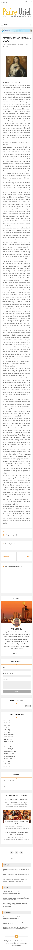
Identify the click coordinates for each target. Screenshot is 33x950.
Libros (5, 784)
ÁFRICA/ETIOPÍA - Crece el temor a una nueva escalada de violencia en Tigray (15, 892)
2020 (5, 727)
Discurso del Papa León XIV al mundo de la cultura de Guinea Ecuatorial (15, 917)
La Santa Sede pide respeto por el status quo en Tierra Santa (16, 870)
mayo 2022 (7, 741)
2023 (5, 761)
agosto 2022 (7, 749)
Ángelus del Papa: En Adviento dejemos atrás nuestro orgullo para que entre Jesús (15, 880)
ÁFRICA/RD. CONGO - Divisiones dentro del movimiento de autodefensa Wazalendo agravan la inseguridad (16, 905)
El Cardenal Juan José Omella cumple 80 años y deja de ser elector (16, 922)
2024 (5, 764)
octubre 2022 (8, 753)
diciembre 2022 (8, 758)
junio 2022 (7, 744)
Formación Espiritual (9, 781)
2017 (5, 720)
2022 (5, 732)
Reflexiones (7, 787)
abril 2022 (7, 739)
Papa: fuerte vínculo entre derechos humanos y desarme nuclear (16, 875)
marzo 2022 (7, 736)
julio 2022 (7, 746)
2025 (5, 766)
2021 (5, 730)
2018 (5, 722)
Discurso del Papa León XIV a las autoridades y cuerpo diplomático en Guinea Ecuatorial (16, 928)
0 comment (6, 46)
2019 (5, 725)
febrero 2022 (7, 734)
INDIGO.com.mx (16, 945)
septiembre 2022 (8, 751)
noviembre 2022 (8, 756)
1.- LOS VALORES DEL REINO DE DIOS (16, 799)
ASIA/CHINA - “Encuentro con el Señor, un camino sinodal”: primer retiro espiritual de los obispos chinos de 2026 (16, 898)
